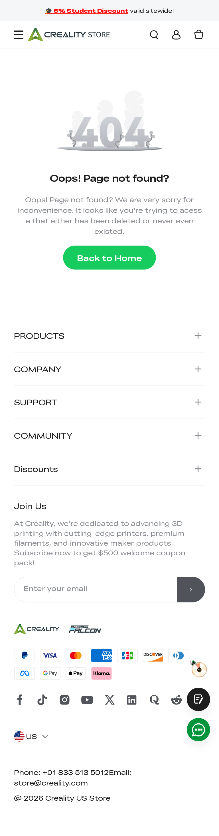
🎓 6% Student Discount (86, 10)
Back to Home (109, 258)
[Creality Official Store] (69, 34)
